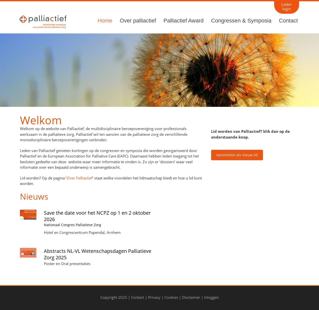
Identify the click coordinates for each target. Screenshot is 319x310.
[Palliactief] (42, 21)
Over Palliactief (79, 177)
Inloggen (211, 297)
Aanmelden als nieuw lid (237, 155)
